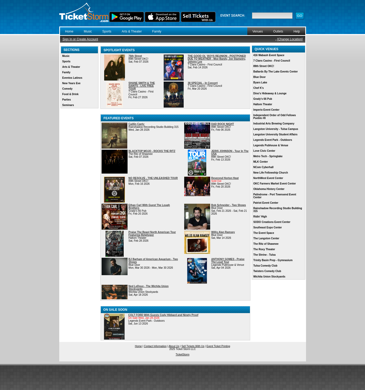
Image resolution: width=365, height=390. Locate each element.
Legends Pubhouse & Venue (270, 145)
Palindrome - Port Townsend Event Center (274, 196)
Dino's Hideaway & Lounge (270, 93)
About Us (174, 346)
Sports (106, 31)
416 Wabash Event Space (268, 55)
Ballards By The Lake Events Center (275, 71)
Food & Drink (70, 94)
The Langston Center (266, 238)
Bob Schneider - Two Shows (228, 205)
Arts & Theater (132, 31)
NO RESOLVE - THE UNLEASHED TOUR (153, 178)
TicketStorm (182, 354)
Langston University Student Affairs (275, 134)
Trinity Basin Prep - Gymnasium (273, 260)
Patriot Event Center (265, 202)
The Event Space (263, 233)
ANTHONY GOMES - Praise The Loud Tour (227, 260)
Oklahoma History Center (268, 189)
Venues (258, 31)
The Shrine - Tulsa (264, 254)
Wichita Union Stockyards (269, 276)
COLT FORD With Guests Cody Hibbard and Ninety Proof (163, 315)
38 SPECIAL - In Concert (202, 83)
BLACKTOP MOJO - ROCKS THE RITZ (152, 151)
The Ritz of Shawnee (265, 243)
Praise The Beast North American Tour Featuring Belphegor (152, 233)
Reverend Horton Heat (225, 178)
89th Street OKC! (263, 66)
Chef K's (258, 88)
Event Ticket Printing (218, 346)
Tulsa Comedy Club (265, 265)
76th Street (135, 56)
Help (297, 31)
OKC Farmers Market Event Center (274, 183)
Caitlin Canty (136, 124)
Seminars (68, 105)
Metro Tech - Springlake (268, 156)
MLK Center (260, 161)
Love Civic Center (264, 150)
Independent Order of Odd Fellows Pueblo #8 (274, 117)
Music (88, 31)
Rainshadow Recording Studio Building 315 (277, 210)
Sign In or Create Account (80, 39)
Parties (66, 99)
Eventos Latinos (72, 77)
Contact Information (155, 346)
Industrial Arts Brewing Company (273, 123)
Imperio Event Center (266, 109)
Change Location (290, 39)
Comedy (67, 88)
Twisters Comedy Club (267, 271)
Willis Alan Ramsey (223, 232)
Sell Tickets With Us (192, 346)
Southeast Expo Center (267, 227)
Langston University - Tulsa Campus (275, 129)
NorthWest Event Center (268, 178)
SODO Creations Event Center (271, 222)
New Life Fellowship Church (270, 172)
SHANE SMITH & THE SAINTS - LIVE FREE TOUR (142, 86)
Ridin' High (260, 216)
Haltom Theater (262, 104)
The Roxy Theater (264, 249)
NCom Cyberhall (263, 167)
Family (156, 31)
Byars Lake (260, 82)
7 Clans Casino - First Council (271, 60)
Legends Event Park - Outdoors (272, 139)
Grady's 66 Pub (262, 98)
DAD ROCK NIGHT (222, 124)
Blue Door (259, 77)
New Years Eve (71, 83)
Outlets (278, 31)
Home (69, 31)
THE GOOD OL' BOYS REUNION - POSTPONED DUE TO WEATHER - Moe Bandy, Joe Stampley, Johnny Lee (217, 59)
